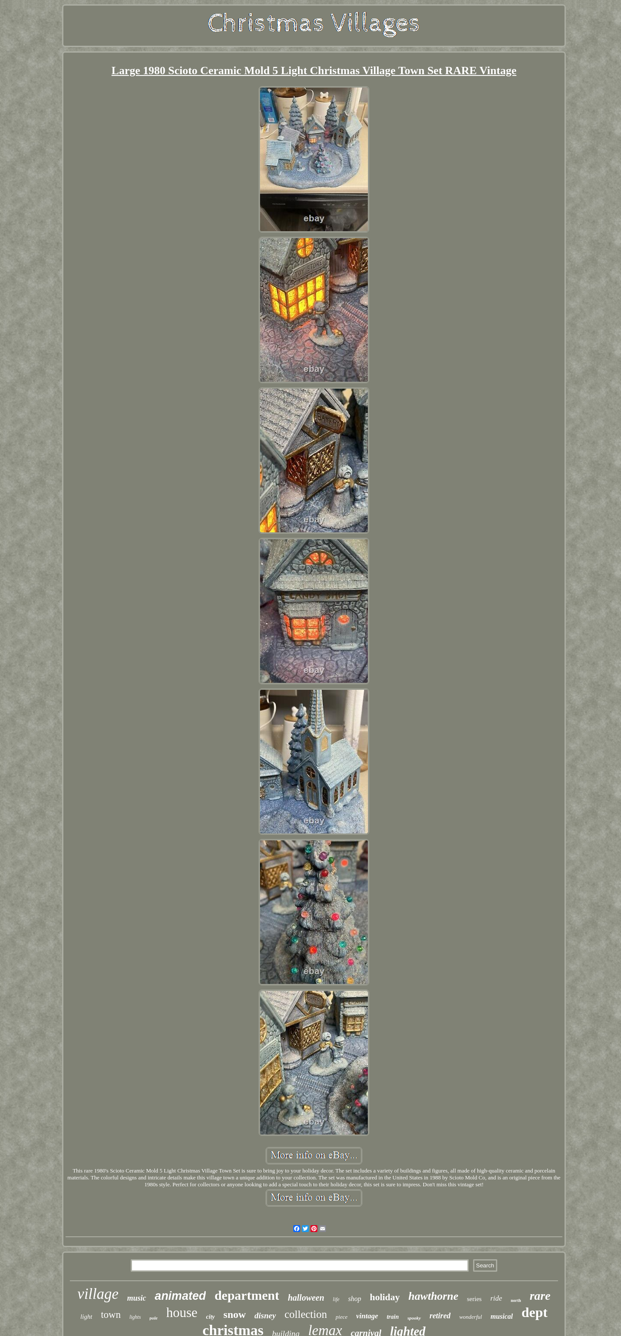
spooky (414, 1317)
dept (534, 1312)
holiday (385, 1297)
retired (440, 1315)
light (86, 1316)
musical (502, 1316)
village (98, 1294)
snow (234, 1314)
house (182, 1312)
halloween (306, 1297)
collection (306, 1314)
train (393, 1317)
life (336, 1299)
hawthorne (433, 1296)
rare (540, 1295)
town (111, 1314)
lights (135, 1317)
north (516, 1300)
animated (180, 1295)
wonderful (470, 1317)
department (246, 1295)
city (210, 1317)
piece (341, 1317)
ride (496, 1298)
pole (154, 1317)
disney (265, 1315)
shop (354, 1298)
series (474, 1298)
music (136, 1298)
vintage (367, 1316)
